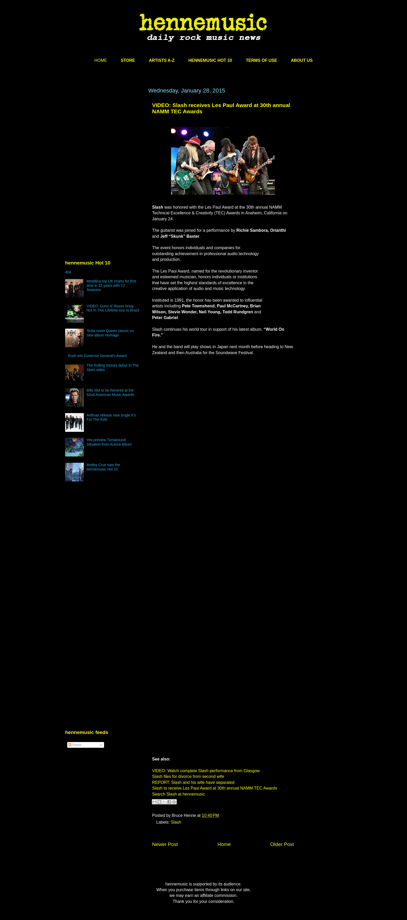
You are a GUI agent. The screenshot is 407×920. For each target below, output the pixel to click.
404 (68, 272)
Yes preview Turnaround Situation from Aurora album (109, 442)
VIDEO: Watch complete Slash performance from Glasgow (206, 771)
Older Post (282, 844)
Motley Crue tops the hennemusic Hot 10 (103, 467)
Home (224, 844)
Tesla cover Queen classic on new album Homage (110, 333)
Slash (176, 822)
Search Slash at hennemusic (178, 794)
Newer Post (165, 844)
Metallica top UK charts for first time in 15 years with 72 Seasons (111, 285)
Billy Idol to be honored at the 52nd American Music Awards (110, 392)
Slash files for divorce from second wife (188, 776)
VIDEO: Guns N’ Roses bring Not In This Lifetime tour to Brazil (113, 308)
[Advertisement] (104, 136)
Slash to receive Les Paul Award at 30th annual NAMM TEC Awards (214, 788)
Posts (75, 745)
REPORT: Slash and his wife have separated (193, 782)
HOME (100, 60)
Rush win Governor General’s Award (97, 356)
